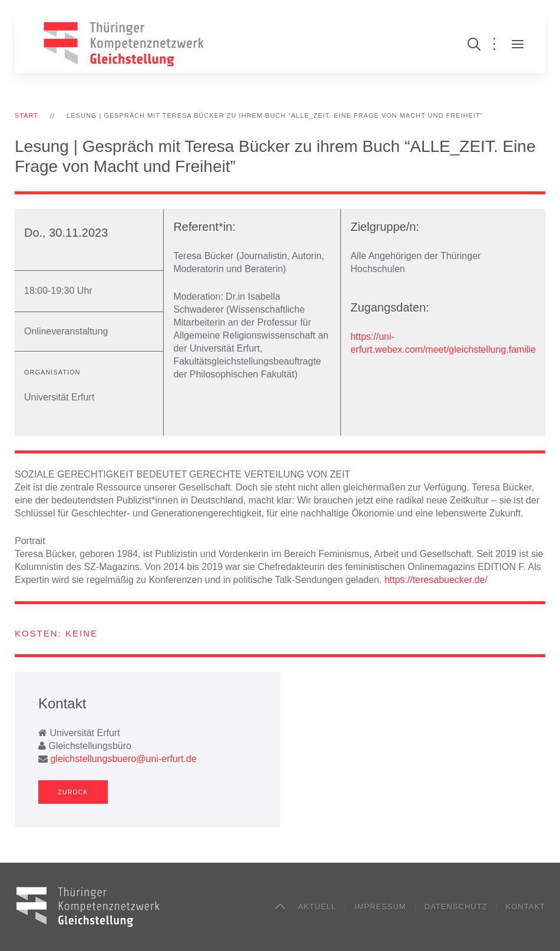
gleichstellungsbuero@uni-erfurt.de (123, 759)
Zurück (73, 792)
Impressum (380, 906)
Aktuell (317, 906)
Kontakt (525, 906)
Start (26, 115)
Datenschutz (456, 906)
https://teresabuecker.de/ (436, 580)
